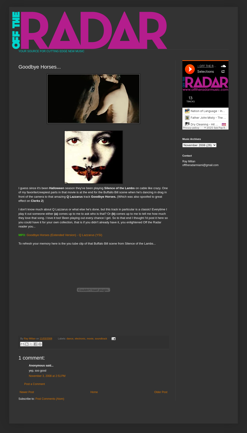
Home (94, 392)
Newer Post (27, 392)
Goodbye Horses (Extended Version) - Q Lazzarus (60, 235)
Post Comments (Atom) (49, 398)
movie (90, 338)
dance (70, 338)
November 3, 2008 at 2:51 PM (47, 376)
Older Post (160, 392)
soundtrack (101, 338)
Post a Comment (34, 384)
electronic (80, 338)
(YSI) (98, 235)
